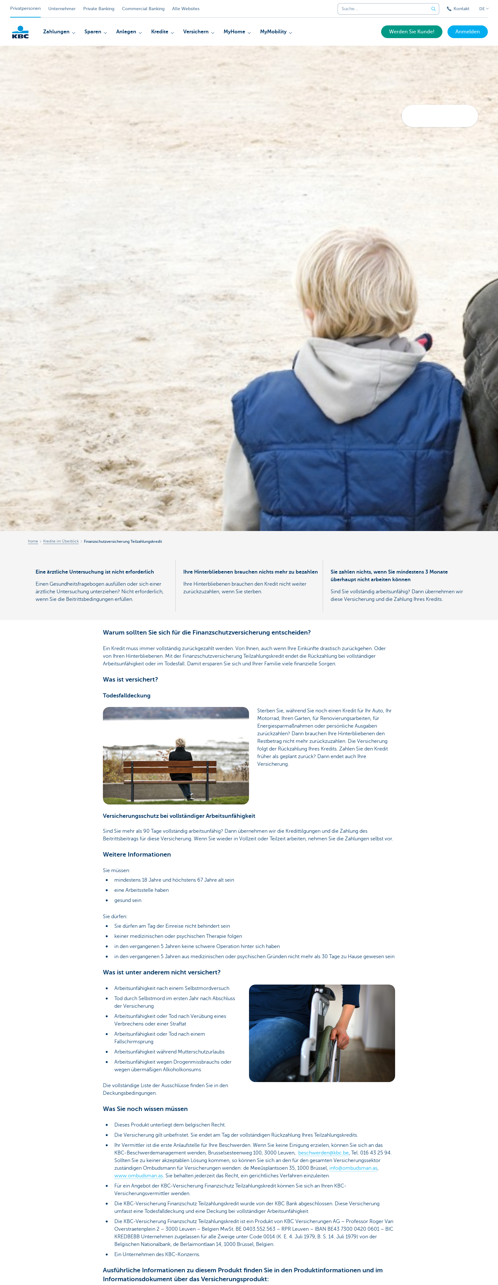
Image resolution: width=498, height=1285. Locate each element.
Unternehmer (62, 8)
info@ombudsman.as (353, 1168)
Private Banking (98, 8)
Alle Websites (185, 8)
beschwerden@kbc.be (323, 1153)
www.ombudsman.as (138, 1176)
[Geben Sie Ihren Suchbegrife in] (433, 9)
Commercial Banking (143, 8)
